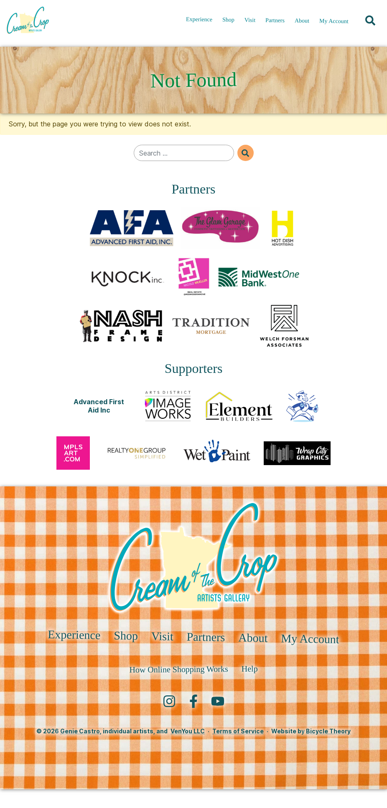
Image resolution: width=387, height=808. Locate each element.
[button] (370, 23)
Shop (228, 23)
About (302, 23)
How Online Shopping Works (178, 688)
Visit (250, 23)
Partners (275, 23)
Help (250, 687)
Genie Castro (80, 749)
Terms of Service (238, 749)
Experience (199, 22)
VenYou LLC (188, 749)
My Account (334, 24)
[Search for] (184, 153)
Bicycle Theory (328, 749)
